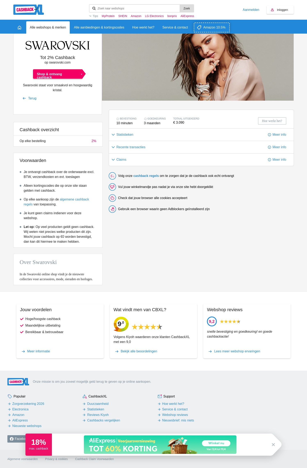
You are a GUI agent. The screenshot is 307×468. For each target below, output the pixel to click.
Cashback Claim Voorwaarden (94, 459)
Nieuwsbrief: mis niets (178, 420)
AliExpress (187, 16)
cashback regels (146, 176)
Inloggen (282, 9)
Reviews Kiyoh (98, 415)
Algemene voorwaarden (22, 459)
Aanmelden (251, 9)
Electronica (20, 409)
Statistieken (95, 409)
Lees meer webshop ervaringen (237, 351)
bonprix (172, 16)
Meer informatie (38, 351)
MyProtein (108, 16)
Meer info (279, 134)
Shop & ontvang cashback (49, 75)
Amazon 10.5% (214, 27)
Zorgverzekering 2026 (28, 403)
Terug (32, 98)
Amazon (136, 16)
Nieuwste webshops (26, 426)
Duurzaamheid (97, 403)
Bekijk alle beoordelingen (139, 351)
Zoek (187, 8)
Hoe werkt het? (173, 403)
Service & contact (175, 409)
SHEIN (122, 16)
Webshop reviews (175, 415)
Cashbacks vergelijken (103, 420)
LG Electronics (154, 16)
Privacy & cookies (56, 459)
